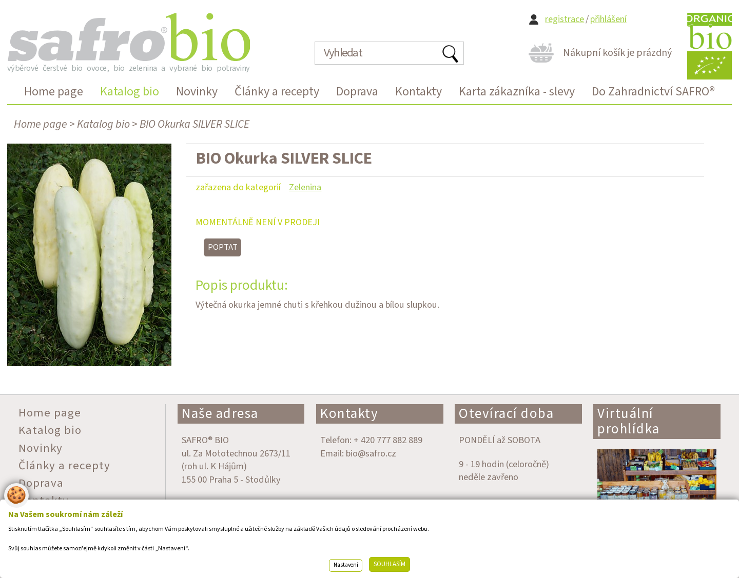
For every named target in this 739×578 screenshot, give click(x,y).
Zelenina (305, 187)
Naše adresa (220, 414)
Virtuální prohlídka (628, 421)
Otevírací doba (506, 414)
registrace (564, 19)
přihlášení (608, 19)
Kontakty (349, 414)
